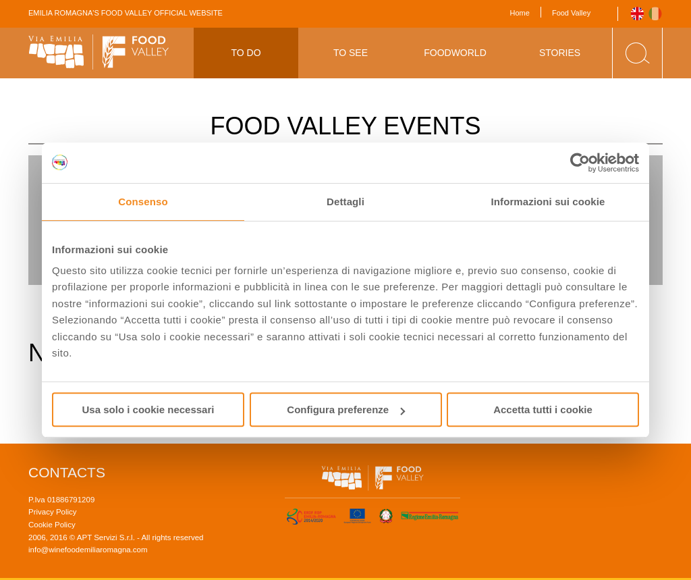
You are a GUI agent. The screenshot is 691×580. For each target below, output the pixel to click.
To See (350, 52)
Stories (559, 52)
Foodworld (455, 52)
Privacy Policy (52, 512)
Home (520, 13)
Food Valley (571, 13)
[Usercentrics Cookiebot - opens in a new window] (580, 163)
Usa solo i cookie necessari (148, 409)
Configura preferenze (346, 409)
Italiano (655, 14)
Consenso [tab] (142, 201)
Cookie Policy (52, 525)
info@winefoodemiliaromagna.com (88, 550)
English (637, 14)
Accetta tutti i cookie (542, 409)
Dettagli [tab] (345, 201)
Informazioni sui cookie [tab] (548, 201)
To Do (245, 52)
